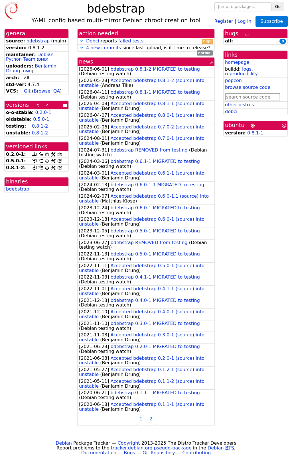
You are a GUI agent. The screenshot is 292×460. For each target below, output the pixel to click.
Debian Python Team (30, 57)
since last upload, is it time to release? (146, 48)
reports (146, 41)
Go (278, 6)
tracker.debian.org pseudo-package (151, 448)
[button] (81, 41)
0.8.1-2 (40, 126)
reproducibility (241, 73)
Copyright (128, 443)
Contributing (196, 452)
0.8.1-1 (255, 133)
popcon (233, 80)
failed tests (130, 41)
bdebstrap (38, 41)
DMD (42, 59)
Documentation (98, 452)
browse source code (247, 87)
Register (223, 21)
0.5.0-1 (41, 119)
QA (56, 91)
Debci (92, 41)
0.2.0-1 (43, 112)
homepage (237, 62)
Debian (64, 443)
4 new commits (103, 47)
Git (27, 91)
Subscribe (271, 21)
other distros (239, 104)
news (86, 61)
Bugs (129, 452)
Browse (42, 91)
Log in (244, 21)
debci (231, 111)
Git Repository (159, 452)
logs (247, 69)
